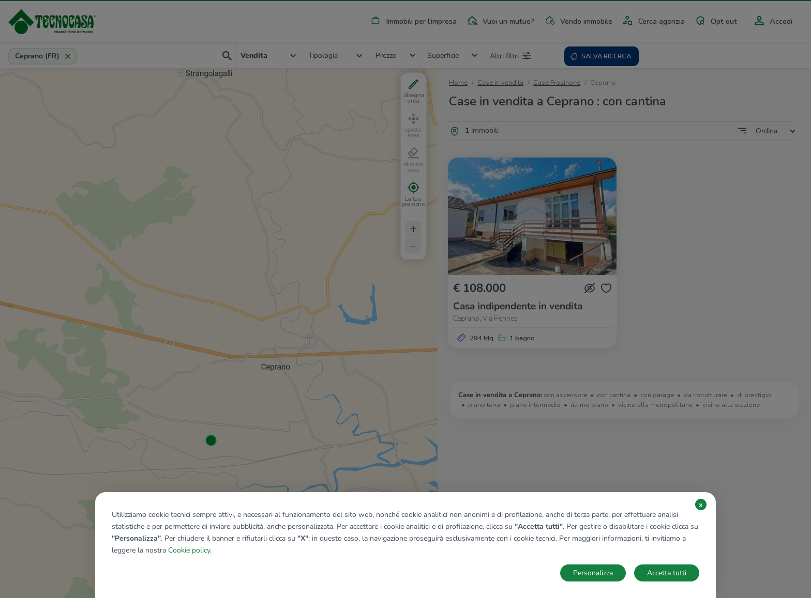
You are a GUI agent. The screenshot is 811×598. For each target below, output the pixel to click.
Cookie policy (189, 550)
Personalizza (593, 573)
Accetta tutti (666, 573)
